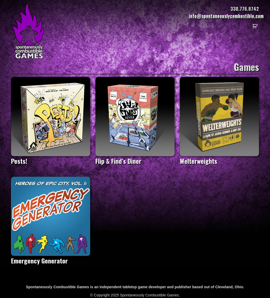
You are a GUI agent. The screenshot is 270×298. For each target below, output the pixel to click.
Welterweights (219, 157)
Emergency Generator (50, 256)
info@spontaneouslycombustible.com (226, 15)
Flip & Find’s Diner (135, 157)
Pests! (50, 157)
